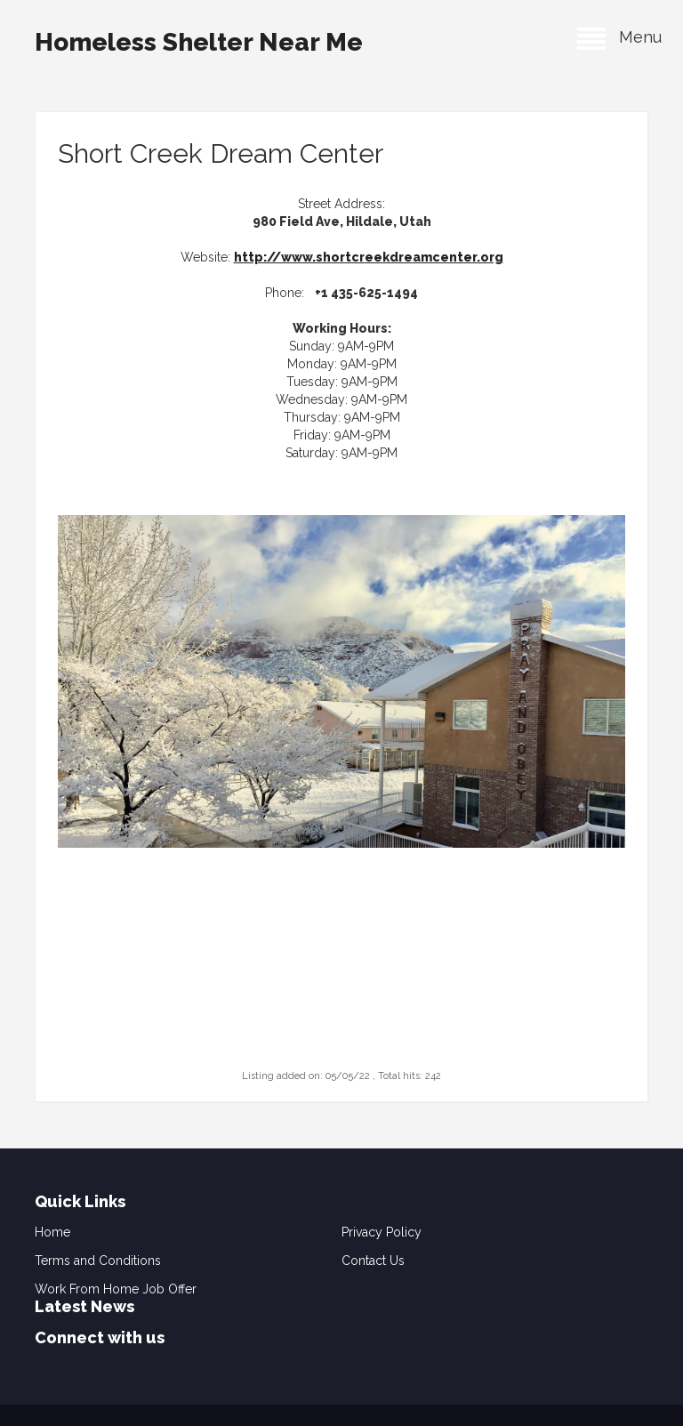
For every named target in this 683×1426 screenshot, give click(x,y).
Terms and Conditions (98, 1260)
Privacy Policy (382, 1232)
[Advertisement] (341, 954)
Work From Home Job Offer (116, 1289)
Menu (619, 37)
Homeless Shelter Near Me (199, 42)
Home (52, 1232)
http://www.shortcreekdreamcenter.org (368, 257)
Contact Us (373, 1260)
